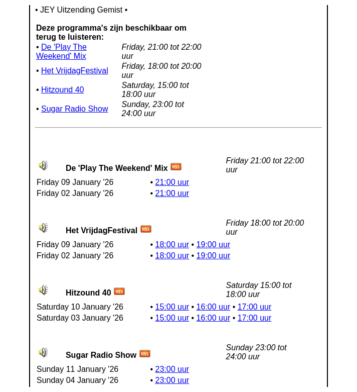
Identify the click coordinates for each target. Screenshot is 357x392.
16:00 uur (214, 307)
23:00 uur (172, 369)
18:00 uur (172, 244)
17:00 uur (255, 307)
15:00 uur (172, 307)
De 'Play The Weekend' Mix (61, 51)
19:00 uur (214, 244)
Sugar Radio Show (74, 109)
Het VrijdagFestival (74, 70)
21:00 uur (172, 182)
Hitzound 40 (62, 89)
